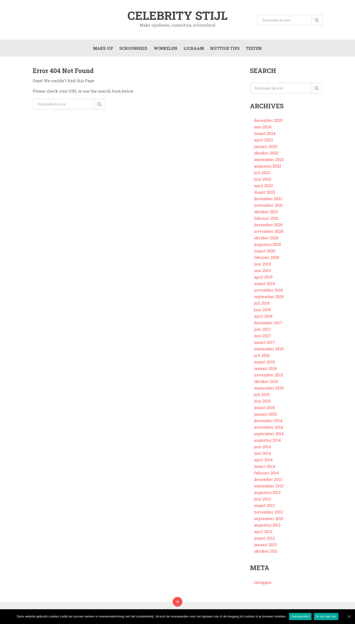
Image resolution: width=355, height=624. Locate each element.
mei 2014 (262, 454)
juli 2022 (262, 173)
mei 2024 (262, 128)
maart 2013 (264, 506)
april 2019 (263, 278)
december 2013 (268, 480)
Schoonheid (133, 48)
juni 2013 (262, 500)
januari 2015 (265, 415)
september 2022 (269, 160)
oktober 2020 (266, 239)
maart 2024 (265, 134)
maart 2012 (264, 539)
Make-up (102, 48)
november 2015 (268, 376)
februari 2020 (266, 258)
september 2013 (269, 487)
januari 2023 (265, 147)
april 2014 (263, 460)
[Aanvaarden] (349, 616)
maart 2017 (264, 343)
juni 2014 (262, 447)
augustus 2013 (267, 493)
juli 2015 (262, 395)
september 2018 (269, 297)
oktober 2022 (266, 154)
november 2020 (268, 232)
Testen (254, 48)
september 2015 (269, 389)
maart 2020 (264, 252)
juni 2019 (262, 265)
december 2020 (268, 225)
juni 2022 (262, 180)
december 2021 (268, 199)
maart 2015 (264, 408)
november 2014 (268, 428)
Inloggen (262, 583)
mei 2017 (262, 336)
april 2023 (263, 141)
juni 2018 (262, 310)
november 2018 (268, 291)
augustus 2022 (267, 167)
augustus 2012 (267, 526)
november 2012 (268, 513)
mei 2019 (262, 271)
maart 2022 (264, 193)
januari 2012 (265, 545)
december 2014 (268, 421)
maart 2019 (264, 284)
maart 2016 (264, 363)
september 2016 (269, 349)
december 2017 (268, 323)
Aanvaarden (300, 616)
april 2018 (263, 317)
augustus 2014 (267, 441)
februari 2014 (266, 474)
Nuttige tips (224, 48)
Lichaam (193, 48)
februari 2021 (266, 219)
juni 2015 (262, 402)
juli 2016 (262, 356)
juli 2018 (262, 304)
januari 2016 (265, 369)
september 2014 (269, 434)
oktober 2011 (265, 552)
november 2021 (268, 206)
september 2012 (269, 519)
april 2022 (263, 186)
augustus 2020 (267, 245)
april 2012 (263, 532)
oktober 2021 (266, 212)
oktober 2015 (266, 382)
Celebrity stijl (178, 15)
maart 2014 (264, 467)
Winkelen (165, 48)
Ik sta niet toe (326, 616)
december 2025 (268, 121)
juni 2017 (262, 330)
